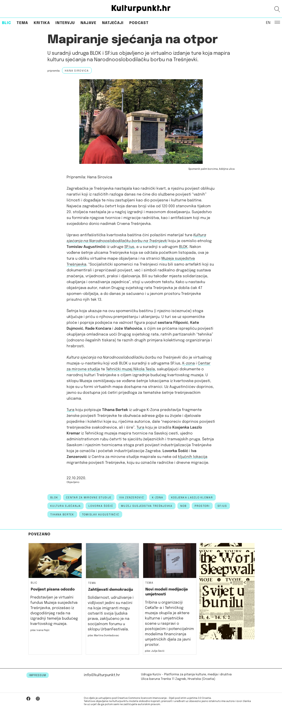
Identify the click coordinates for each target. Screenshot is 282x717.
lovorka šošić (101, 506)
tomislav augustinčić (100, 514)
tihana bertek (62, 514)
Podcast (138, 23)
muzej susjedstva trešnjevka (147, 506)
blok (54, 497)
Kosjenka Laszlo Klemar (192, 497)
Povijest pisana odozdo (53, 589)
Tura (70, 410)
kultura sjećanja (65, 506)
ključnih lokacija (192, 457)
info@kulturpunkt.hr (102, 675)
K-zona (188, 363)
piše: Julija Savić (154, 651)
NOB (183, 506)
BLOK (183, 247)
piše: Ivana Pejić (40, 630)
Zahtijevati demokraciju (110, 589)
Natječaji (113, 23)
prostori (202, 506)
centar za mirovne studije (88, 497)
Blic (6, 23)
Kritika (42, 23)
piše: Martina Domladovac (103, 635)
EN (268, 22)
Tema (22, 23)
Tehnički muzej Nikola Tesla (130, 369)
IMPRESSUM (37, 675)
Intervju (65, 23)
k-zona (157, 497)
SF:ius (129, 247)
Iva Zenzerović (131, 497)
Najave (88, 23)
